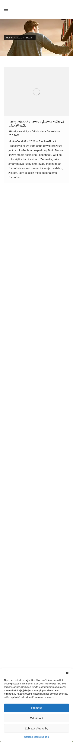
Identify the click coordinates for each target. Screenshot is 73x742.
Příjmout (36, 707)
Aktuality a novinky (18, 131)
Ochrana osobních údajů (36, 737)
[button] (67, 673)
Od (46, 131)
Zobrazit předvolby (36, 728)
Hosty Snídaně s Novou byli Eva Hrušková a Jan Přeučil (36, 123)
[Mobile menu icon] (6, 9)
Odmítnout (36, 718)
